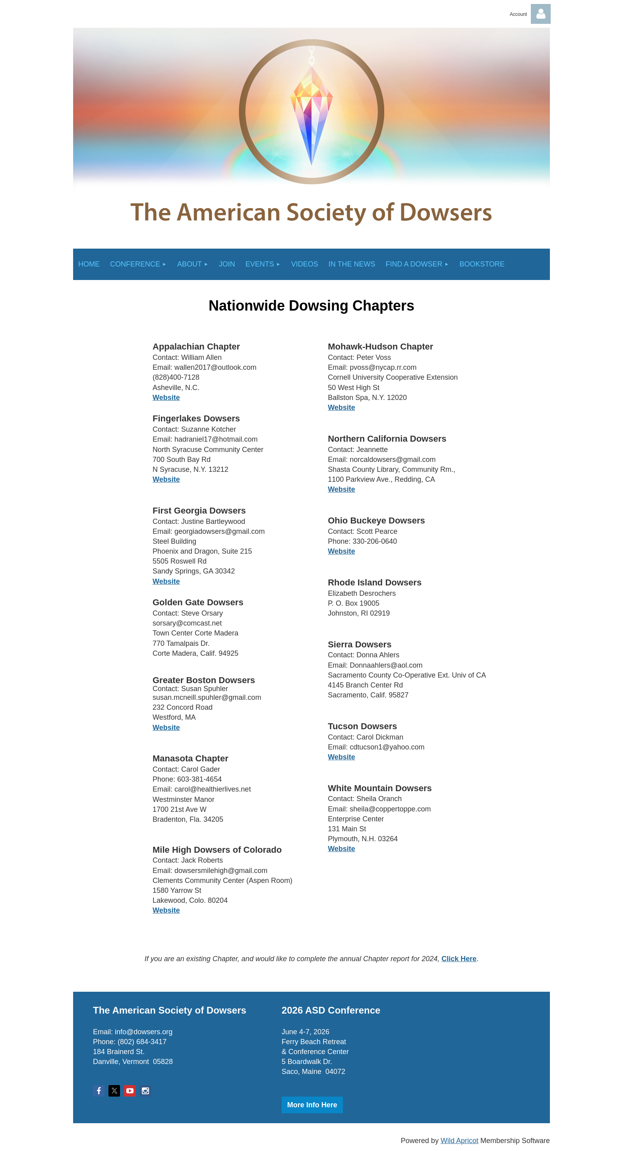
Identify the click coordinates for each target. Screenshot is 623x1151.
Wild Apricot (459, 1141)
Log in (541, 14)
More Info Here (312, 1105)
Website (341, 757)
